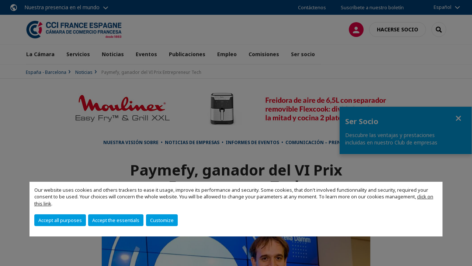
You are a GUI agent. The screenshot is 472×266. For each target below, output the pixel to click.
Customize (162, 220)
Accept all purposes (60, 220)
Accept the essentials (115, 220)
